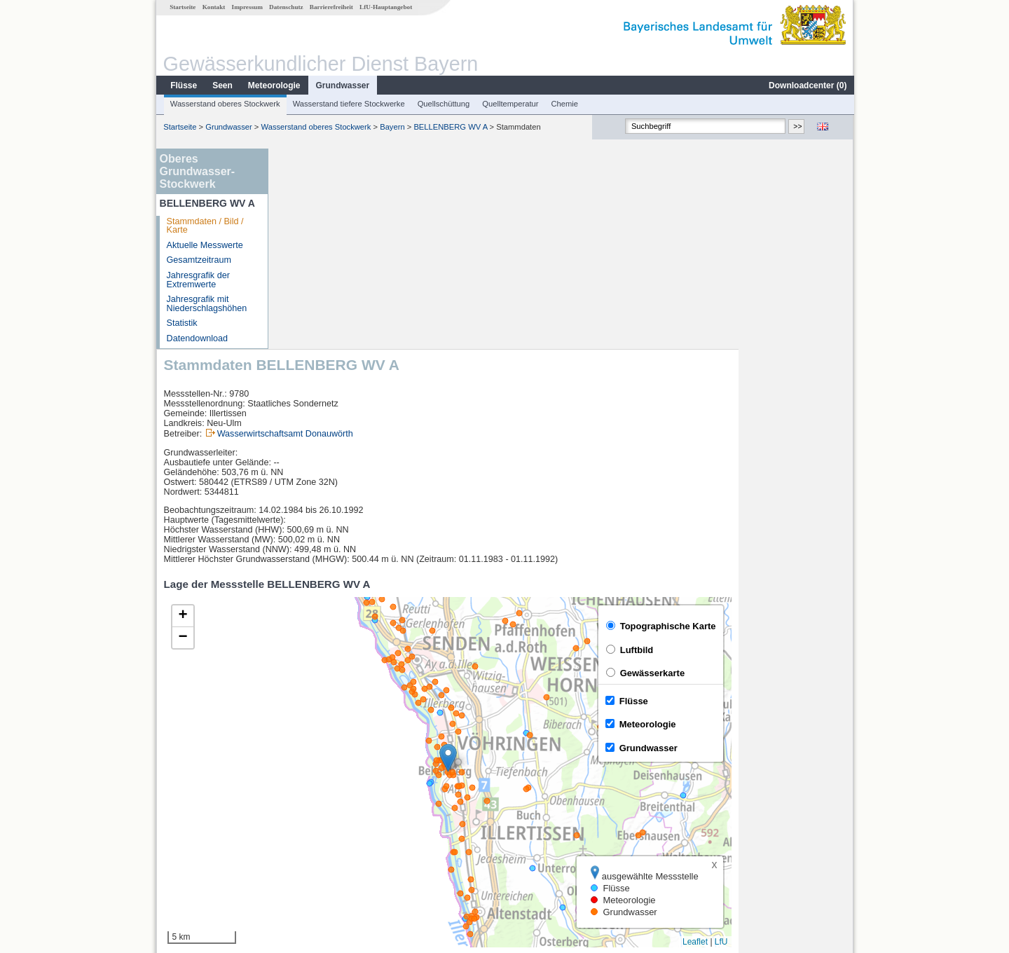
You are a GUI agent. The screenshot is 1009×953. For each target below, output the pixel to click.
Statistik (181, 323)
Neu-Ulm (305, 793)
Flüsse (183, 85)
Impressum (246, 7)
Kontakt (213, 7)
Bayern (391, 127)
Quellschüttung (443, 104)
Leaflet (810, 741)
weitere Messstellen (335, 855)
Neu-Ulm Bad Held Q (329, 824)
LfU (836, 741)
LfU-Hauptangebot (385, 7)
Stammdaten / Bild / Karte (204, 226)
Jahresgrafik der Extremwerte (197, 279)
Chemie (564, 104)
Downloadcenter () (807, 85)
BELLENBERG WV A (449, 127)
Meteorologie (273, 85)
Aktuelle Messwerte (204, 245)
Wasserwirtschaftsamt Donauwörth (400, 233)
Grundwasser (342, 85)
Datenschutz (285, 7)
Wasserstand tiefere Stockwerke (348, 104)
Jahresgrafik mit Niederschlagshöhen (206, 303)
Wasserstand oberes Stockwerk (225, 104)
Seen (222, 85)
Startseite (182, 7)
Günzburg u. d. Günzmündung (347, 839)
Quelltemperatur (509, 104)
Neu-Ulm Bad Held (325, 809)
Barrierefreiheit (330, 7)
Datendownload (197, 338)
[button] (563, 557)
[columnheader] (362, 778)
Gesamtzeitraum (198, 260)
